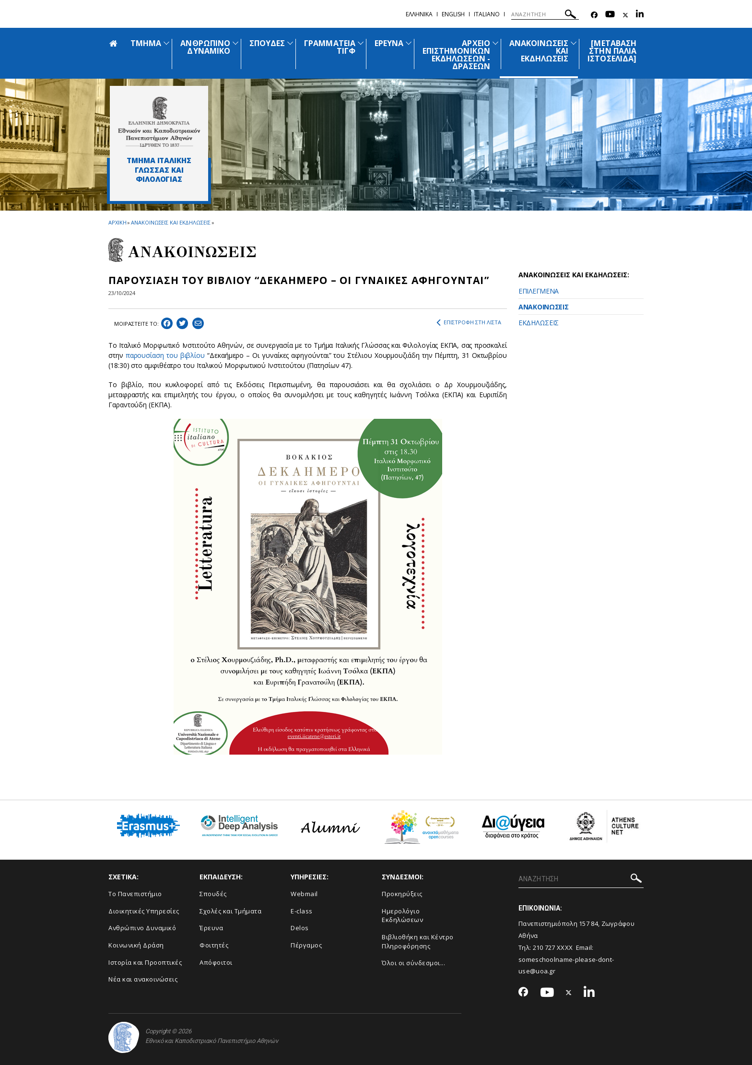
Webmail (304, 893)
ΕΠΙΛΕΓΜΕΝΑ (538, 291)
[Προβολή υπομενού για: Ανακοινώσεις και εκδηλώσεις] (573, 42)
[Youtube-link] (610, 15)
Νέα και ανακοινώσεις (142, 979)
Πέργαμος (306, 945)
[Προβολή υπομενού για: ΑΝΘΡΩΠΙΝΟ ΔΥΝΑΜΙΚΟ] (235, 42)
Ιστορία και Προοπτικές (145, 962)
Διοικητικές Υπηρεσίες (143, 911)
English (453, 14)
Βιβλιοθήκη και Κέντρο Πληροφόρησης (418, 941)
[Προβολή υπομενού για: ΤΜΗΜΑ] (166, 42)
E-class (302, 911)
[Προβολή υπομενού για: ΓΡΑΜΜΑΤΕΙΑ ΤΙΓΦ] (360, 42)
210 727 (545, 947)
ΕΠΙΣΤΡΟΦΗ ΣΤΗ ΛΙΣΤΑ (468, 322)
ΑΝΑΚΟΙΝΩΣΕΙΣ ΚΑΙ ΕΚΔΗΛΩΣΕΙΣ (170, 222)
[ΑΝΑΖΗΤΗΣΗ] (545, 14)
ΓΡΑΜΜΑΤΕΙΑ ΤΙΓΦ (329, 47)
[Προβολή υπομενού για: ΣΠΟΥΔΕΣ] (290, 42)
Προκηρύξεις (402, 893)
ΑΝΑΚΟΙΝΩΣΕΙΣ (543, 306)
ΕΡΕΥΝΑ (389, 43)
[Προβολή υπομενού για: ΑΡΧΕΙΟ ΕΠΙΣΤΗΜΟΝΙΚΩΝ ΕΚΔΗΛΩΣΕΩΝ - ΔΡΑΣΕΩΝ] (495, 42)
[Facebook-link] (594, 15)
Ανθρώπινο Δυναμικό (142, 927)
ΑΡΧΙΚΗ (117, 222)
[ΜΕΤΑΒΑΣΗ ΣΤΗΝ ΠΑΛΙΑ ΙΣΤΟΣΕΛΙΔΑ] (612, 51)
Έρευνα (211, 927)
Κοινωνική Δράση (136, 945)
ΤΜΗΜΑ (145, 43)
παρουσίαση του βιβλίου (165, 355)
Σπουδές (213, 893)
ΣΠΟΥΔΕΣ (267, 43)
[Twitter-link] (625, 15)
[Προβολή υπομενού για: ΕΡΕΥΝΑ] (408, 42)
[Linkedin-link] (640, 15)
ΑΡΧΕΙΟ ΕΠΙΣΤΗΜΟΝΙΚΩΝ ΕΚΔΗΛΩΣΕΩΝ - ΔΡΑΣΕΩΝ (456, 54)
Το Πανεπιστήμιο (135, 893)
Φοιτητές (214, 945)
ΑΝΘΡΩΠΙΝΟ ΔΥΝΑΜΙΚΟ (205, 47)
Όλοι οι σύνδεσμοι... (413, 962)
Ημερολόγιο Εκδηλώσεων (402, 915)
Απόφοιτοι (216, 962)
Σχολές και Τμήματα (230, 911)
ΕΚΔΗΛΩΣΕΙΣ (538, 322)
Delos (300, 927)
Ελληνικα (419, 14)
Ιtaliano (487, 14)
